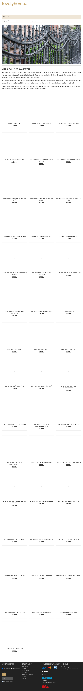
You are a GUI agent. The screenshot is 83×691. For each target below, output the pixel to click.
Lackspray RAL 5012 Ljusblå (68, 539)
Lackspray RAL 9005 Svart (68, 612)
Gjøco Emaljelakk (14, 123)
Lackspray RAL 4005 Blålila (68, 424)
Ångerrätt (24, 676)
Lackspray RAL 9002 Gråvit (41, 612)
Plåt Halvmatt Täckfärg (14, 159)
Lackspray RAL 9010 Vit (14, 649)
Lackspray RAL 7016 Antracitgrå (68, 576)
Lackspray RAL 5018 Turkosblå (14, 424)
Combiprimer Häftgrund (68, 236)
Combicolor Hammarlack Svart (68, 273)
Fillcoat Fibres (68, 311)
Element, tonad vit (68, 349)
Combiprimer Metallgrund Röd (14, 236)
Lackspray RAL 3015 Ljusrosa (41, 462)
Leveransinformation (27, 674)
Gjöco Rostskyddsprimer (41, 123)
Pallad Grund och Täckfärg (68, 123)
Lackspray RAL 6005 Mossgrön (41, 576)
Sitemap (24, 678)
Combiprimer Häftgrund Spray (41, 236)
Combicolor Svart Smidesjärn (68, 159)
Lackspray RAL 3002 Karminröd (14, 539)
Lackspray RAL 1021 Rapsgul (68, 501)
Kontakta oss (25, 670)
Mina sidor (25, 666)
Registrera (7, 668)
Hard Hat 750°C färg (41, 349)
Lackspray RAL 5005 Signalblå (41, 539)
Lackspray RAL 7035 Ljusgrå (14, 612)
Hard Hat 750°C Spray (14, 349)
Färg (3, 13)
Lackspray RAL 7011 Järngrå (41, 386)
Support (24, 668)
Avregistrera (16, 668)
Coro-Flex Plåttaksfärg (14, 386)
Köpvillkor (24, 672)
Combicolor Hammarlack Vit (41, 311)
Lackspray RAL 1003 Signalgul (41, 501)
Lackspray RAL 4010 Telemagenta (68, 462)
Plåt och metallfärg (10, 13)
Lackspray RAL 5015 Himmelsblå (14, 576)
